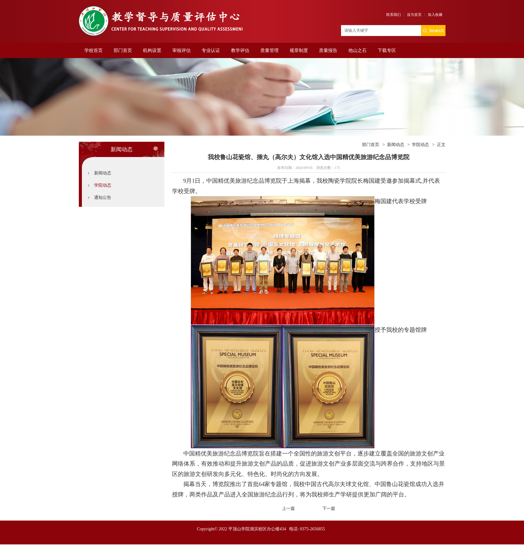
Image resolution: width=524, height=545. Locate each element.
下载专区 (387, 50)
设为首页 (414, 15)
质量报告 (328, 50)
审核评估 (181, 50)
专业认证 (211, 50)
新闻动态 (102, 173)
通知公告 (102, 197)
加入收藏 (435, 15)
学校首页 (93, 50)
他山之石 (357, 50)
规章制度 (299, 50)
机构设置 (152, 50)
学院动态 (102, 185)
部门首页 (123, 50)
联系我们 (393, 15)
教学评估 (240, 50)
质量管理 (269, 50)
